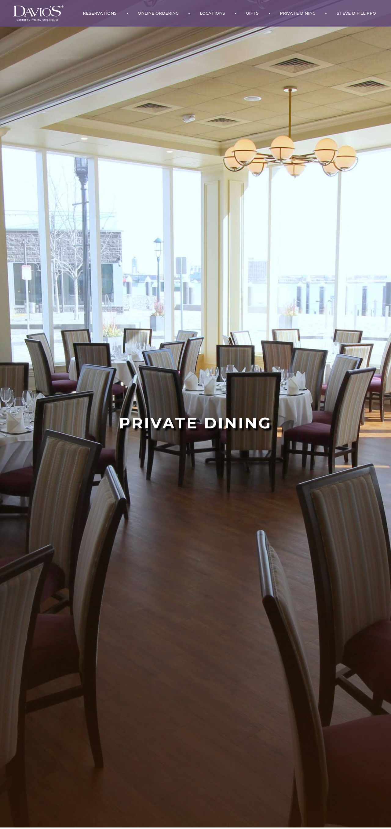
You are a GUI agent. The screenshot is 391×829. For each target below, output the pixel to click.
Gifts (252, 13)
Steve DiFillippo (356, 13)
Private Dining (298, 13)
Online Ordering (158, 13)
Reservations (100, 13)
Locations (212, 13)
